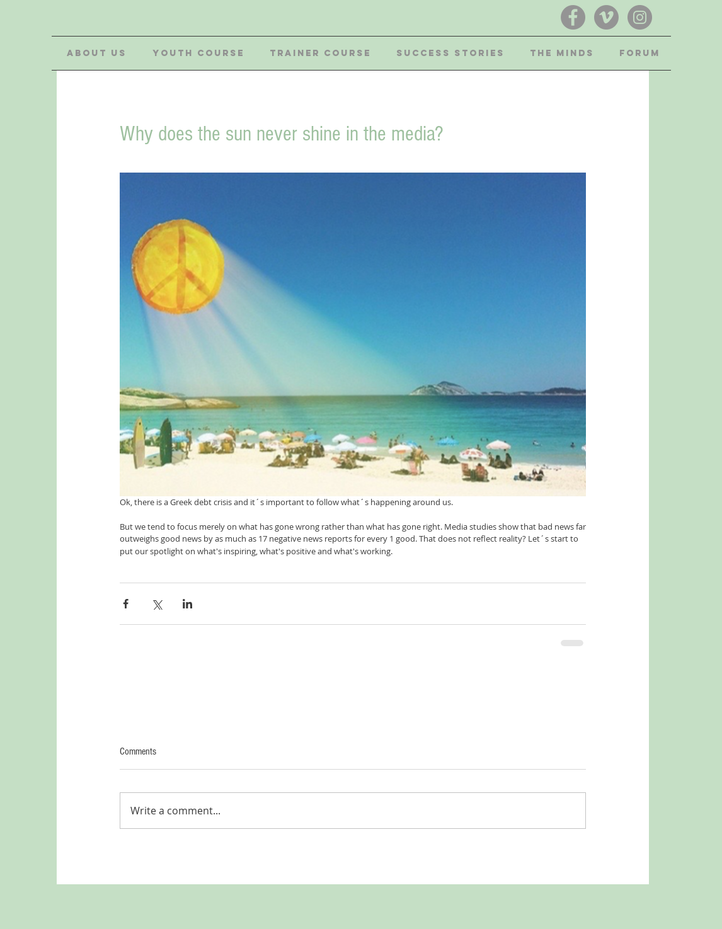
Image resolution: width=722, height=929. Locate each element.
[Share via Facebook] (126, 604)
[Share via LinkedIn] (187, 604)
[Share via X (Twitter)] (157, 604)
